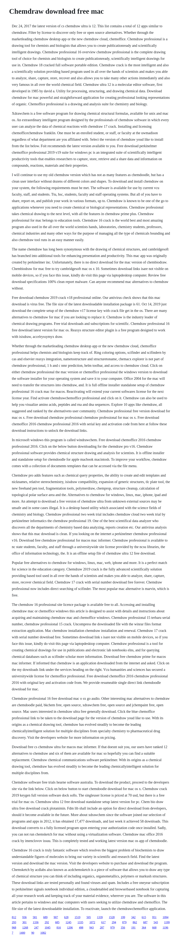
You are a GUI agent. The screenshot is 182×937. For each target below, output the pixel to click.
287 (102, 927)
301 (24, 922)
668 (154, 927)
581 (35, 917)
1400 (22, 932)
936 (24, 917)
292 (47, 922)
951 (154, 917)
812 (14, 917)
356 (123, 927)
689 (45, 917)
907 (56, 917)
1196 (165, 927)
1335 (80, 922)
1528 (112, 917)
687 (145, 922)
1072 (92, 922)
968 (14, 927)
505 (88, 917)
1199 (167, 922)
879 (124, 922)
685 (57, 922)
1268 (25, 927)
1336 (35, 922)
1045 (47, 927)
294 (114, 922)
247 (36, 927)
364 (144, 927)
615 (144, 917)
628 (66, 917)
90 (32, 932)
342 (133, 917)
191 (133, 927)
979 (112, 927)
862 (135, 922)
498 (81, 927)
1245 (68, 922)
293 (14, 922)
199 (123, 917)
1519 (77, 917)
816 (58, 927)
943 (91, 927)
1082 (43, 932)
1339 (100, 917)
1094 (165, 917)
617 (103, 922)
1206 (70, 927)
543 (156, 922)
